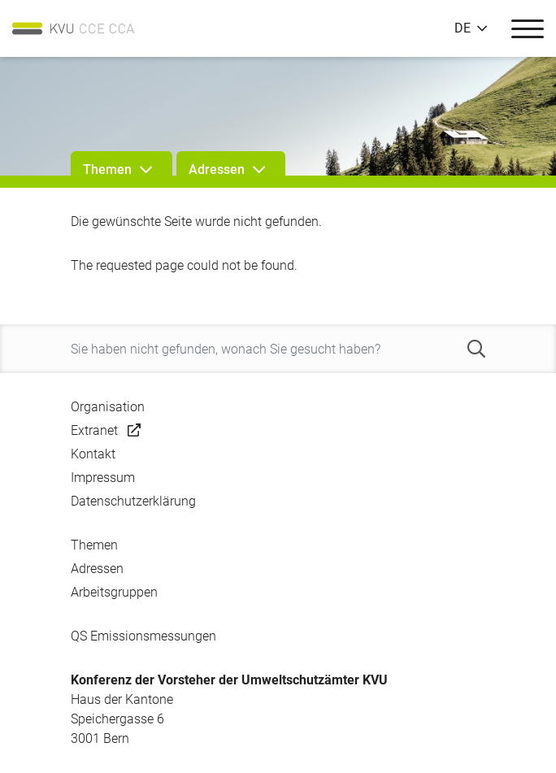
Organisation (108, 407)
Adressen (97, 568)
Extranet (94, 430)
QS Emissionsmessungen (143, 636)
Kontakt (93, 454)
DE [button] (462, 28)
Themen (94, 545)
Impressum (103, 477)
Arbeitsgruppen (114, 592)
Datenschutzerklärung (133, 501)
